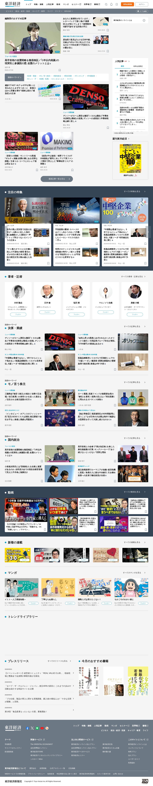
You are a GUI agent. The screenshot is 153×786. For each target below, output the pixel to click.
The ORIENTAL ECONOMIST (41, 744)
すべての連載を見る (132, 542)
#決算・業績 (31, 76)
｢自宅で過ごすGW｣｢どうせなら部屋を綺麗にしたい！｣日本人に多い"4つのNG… (132, 97)
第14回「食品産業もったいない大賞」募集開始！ (26, 712)
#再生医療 (68, 76)
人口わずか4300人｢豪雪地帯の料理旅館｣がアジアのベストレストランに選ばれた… (132, 85)
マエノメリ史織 (105, 303)
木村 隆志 (18, 303)
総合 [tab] (122, 66)
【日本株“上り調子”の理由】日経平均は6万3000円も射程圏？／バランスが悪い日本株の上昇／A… (87, 504)
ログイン (142, 4)
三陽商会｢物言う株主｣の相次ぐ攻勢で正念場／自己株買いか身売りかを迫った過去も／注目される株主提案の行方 (23, 397)
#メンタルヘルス (58, 79)
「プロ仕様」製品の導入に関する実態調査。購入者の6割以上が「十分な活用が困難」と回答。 (38, 700)
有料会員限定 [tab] (138, 66)
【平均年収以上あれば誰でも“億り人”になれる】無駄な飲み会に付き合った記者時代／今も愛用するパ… (137, 522)
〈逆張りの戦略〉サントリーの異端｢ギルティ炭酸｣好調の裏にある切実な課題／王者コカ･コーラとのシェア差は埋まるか (21, 160)
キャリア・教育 (38, 11)
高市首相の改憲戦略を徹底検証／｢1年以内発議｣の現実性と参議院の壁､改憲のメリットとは (32, 62)
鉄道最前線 (9, 752)
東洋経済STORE (36, 752)
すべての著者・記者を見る (132, 276)
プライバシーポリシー (36, 774)
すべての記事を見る (132, 326)
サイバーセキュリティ (13, 748)
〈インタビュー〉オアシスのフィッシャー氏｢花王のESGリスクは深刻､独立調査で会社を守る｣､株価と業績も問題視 (23, 417)
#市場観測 (91, 76)
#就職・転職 (44, 79)
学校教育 (8, 744)
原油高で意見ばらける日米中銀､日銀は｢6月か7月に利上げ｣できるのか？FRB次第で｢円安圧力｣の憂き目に (77, 44)
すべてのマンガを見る (132, 573)
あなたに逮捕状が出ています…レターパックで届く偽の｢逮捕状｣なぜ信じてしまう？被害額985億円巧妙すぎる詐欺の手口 (77, 23)
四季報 (87, 4)
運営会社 (32, 768)
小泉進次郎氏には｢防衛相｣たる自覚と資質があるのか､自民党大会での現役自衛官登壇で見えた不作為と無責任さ (23, 469)
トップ (28, 4)
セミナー (75, 4)
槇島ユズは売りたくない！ (89, 599)
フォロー (18, 314)
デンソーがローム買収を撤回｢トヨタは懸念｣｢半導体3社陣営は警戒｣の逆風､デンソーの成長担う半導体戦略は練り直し (85, 118)
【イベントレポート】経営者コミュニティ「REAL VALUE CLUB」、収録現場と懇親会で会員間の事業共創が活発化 (37, 674)
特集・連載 (38, 4)
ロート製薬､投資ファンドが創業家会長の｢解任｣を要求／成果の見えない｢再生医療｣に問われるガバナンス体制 (96, 397)
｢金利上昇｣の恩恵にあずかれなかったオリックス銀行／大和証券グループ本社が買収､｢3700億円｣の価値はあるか (96, 341)
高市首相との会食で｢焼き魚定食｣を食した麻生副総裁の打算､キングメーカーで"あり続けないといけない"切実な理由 (96, 449)
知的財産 (50, 774)
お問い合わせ (118, 774)
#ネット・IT (31, 79)
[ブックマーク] (60, 70)
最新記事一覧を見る (57, 179)
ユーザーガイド (134, 759)
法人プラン (132, 755)
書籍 (96, 4)
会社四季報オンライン (38, 748)
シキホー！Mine (36, 759)
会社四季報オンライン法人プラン (84, 748)
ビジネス (9, 11)
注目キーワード (14, 77)
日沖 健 (47, 303)
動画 (58, 4)
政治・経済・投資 (23, 11)
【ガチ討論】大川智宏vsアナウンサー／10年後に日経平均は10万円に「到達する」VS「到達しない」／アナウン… (23, 527)
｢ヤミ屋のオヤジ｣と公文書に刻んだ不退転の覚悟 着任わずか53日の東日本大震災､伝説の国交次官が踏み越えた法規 (19, 254)
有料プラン (132, 752)
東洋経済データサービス (80, 752)
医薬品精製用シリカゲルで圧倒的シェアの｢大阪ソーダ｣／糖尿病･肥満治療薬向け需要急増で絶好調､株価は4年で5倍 (116, 254)
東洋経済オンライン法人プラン (83, 744)
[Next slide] (148, 232)
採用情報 (43, 768)
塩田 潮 (76, 303)
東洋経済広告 (108, 744)
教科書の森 (107, 752)
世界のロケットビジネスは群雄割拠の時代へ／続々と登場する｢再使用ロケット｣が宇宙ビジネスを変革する (67, 253)
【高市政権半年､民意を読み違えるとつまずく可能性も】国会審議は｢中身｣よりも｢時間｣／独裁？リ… (87, 522)
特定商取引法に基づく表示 (67, 774)
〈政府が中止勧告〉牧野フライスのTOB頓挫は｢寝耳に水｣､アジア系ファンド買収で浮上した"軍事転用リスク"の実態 (56, 160)
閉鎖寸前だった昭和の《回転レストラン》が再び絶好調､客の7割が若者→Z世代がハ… (132, 73)
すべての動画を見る (132, 492)
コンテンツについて (135, 748)
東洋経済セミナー (78, 755)
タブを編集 (143, 11)
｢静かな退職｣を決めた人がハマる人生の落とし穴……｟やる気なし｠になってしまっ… (132, 122)
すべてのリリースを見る (58, 661)
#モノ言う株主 (44, 76)
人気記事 (50, 4)
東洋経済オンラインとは (123, 20)
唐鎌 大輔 (135, 303)
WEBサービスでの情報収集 (15, 774)
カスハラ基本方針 (104, 774)
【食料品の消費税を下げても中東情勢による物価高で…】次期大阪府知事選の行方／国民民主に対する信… (137, 504)
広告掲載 (71, 768)
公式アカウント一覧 (57, 768)
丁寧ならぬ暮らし (49, 599)
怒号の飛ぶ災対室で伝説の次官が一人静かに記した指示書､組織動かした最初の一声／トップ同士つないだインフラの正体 (19, 234)
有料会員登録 (127, 4)
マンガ (66, 4)
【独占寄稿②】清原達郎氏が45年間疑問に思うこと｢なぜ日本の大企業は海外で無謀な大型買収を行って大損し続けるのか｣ (96, 417)
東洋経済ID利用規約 (87, 774)
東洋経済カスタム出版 (111, 748)
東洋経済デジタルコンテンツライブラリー (46, 755)
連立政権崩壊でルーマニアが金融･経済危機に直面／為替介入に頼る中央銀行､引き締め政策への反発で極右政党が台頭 (96, 472)
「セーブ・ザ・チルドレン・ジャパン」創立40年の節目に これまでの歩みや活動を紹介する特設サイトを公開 (38, 687)
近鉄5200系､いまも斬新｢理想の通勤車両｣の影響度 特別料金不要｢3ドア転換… (132, 110)
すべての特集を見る (132, 191)
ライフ (50, 11)
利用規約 (131, 763)
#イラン (70, 79)
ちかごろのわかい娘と (124, 599)
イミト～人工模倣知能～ (15, 599)
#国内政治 (57, 76)
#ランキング (79, 76)
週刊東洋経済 (119, 139)
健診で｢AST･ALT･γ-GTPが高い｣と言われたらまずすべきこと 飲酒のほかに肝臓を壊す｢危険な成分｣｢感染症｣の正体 (20, 89)
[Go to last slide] (5, 232)
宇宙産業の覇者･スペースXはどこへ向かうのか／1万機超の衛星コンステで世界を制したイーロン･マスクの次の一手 (67, 234)
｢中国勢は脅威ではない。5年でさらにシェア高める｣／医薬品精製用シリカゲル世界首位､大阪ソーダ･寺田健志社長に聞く (116, 234)
